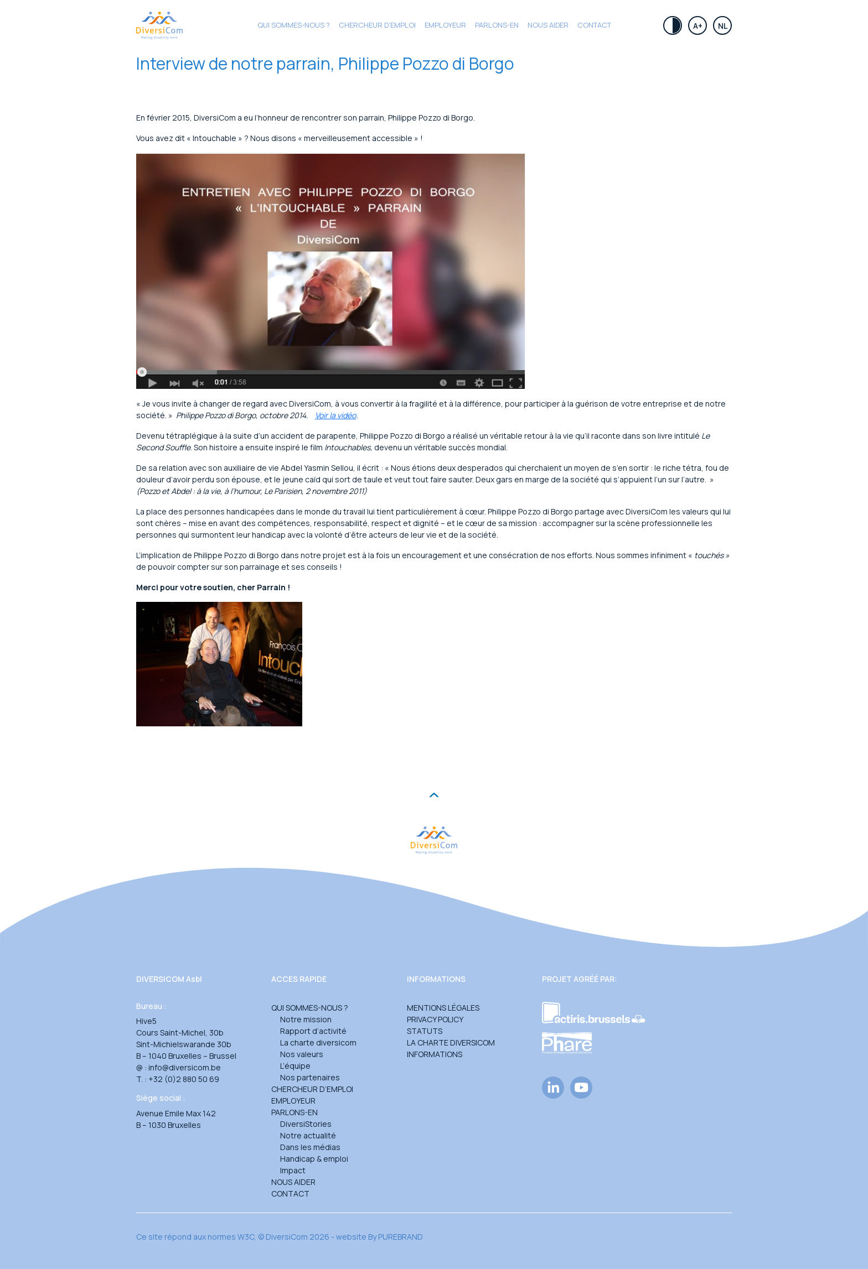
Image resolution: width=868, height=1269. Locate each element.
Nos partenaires (310, 1077)
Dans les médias (310, 1147)
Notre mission (306, 1019)
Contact (594, 25)
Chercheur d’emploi (312, 1089)
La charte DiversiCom (451, 1042)
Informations (434, 1054)
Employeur (445, 25)
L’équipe (295, 1065)
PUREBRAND (400, 1236)
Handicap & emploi (314, 1158)
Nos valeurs (301, 1054)
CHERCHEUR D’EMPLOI (377, 25)
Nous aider (548, 25)
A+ (697, 25)
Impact (293, 1170)
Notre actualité (308, 1135)
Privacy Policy (435, 1019)
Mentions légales (443, 1007)
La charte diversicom (318, 1042)
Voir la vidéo (335, 415)
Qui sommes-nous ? (293, 25)
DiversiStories (306, 1124)
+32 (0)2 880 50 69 (183, 1079)
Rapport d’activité (313, 1031)
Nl (722, 25)
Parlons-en (497, 25)
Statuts (424, 1031)
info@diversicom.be (184, 1067)
